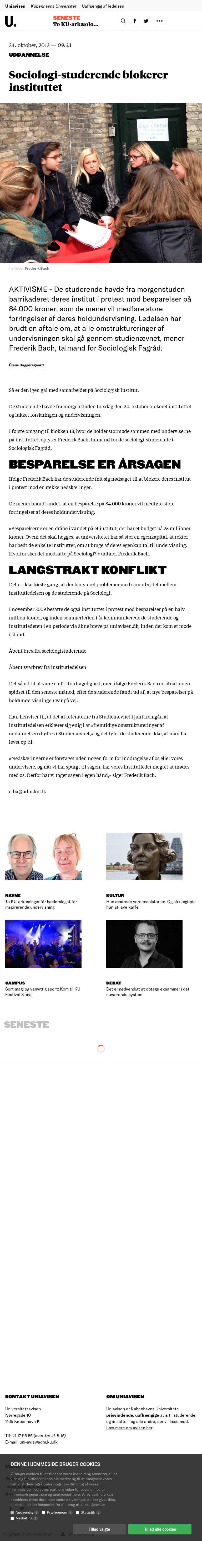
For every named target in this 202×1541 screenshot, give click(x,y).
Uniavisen (15, 5)
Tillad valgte (99, 1529)
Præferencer (60, 1512)
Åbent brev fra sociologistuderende (47, 650)
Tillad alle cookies (160, 1529)
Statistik (91, 1512)
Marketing (27, 1518)
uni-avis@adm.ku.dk (38, 1441)
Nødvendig (27, 1512)
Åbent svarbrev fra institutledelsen (47, 666)
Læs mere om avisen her (129, 1427)
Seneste (66, 18)
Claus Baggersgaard (26, 365)
